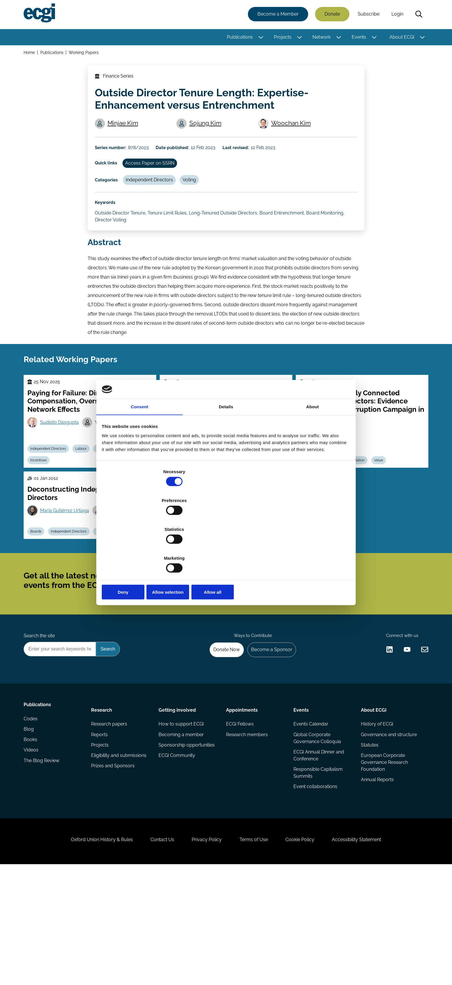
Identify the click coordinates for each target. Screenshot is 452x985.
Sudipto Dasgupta (63, 465)
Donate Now (220, 741)
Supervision (114, 599)
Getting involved (177, 804)
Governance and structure (388, 831)
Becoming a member (181, 831)
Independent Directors (155, 201)
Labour (87, 494)
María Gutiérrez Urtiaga (68, 563)
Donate (330, 15)
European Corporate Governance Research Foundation (383, 861)
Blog (30, 831)
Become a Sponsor (268, 741)
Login (396, 15)
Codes (32, 820)
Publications (238, 38)
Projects (281, 38)
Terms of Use (256, 953)
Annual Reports (376, 880)
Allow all (309, 548)
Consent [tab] (139, 452)
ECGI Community (177, 854)
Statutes (368, 843)
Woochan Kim (293, 134)
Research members (247, 831)
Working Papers (86, 54)
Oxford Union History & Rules (88, 953)
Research (102, 804)
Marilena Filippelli (246, 572)
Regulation (361, 508)
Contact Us (154, 953)
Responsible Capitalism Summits (317, 872)
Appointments (242, 804)
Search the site (40, 725)
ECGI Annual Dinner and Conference (318, 853)
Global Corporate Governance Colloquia (316, 835)
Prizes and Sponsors (114, 866)
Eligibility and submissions (120, 854)
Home (31, 54)
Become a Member (276, 15)
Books (32, 843)
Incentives (42, 508)
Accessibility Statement (370, 953)
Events (357, 38)
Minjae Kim (125, 134)
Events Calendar (310, 820)
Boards (39, 599)
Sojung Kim (208, 134)
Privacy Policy (204, 953)
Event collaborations (315, 887)
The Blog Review (43, 866)
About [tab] (312, 452)
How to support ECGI (181, 820)
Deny (143, 548)
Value (386, 508)
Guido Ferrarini (194, 572)
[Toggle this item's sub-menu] (259, 38)
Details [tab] (226, 452)
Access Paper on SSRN (156, 182)
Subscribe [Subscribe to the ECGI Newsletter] (257, 659)
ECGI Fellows (240, 820)
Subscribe (367, 15)
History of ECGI (376, 820)
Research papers (110, 820)
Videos (32, 854)
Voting (198, 201)
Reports (100, 831)
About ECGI (400, 38)
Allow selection (226, 548)
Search (417, 15)
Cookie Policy (307, 953)
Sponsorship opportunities (187, 843)
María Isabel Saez (129, 563)
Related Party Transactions (190, 599)
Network (320, 38)
